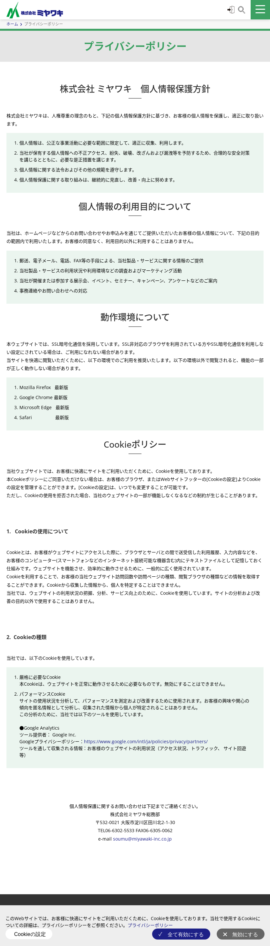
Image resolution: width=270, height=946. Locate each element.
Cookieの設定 (30, 934)
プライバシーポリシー (150, 925)
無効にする (245, 934)
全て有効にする (186, 934)
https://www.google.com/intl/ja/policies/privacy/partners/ (146, 741)
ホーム (12, 24)
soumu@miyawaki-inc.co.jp (142, 839)
